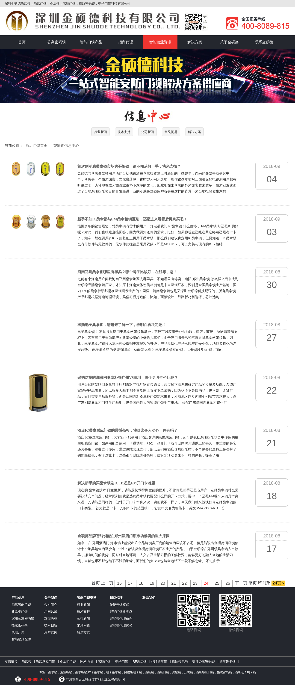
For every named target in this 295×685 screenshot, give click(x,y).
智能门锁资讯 (86, 597)
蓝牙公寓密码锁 (203, 661)
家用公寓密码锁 (23, 618)
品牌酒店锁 (159, 661)
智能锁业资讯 (160, 42)
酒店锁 (26, 661)
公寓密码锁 (56, 42)
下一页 (241, 583)
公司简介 (50, 604)
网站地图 (86, 661)
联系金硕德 (264, 42)
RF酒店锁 (140, 661)
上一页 (107, 583)
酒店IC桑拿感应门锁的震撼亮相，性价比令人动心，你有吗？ (127, 430)
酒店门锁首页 (36, 146)
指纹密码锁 (20, 625)
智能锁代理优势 (121, 625)
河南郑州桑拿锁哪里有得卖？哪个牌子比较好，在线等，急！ (127, 272)
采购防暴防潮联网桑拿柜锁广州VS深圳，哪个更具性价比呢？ (127, 378)
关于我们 (50, 597)
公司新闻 (147, 132)
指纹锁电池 (180, 661)
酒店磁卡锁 (227, 661)
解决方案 (194, 42)
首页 (22, 42)
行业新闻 (100, 132)
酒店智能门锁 (21, 604)
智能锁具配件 (21, 639)
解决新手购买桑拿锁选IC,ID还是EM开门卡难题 (116, 483)
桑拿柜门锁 (20, 611)
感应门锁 (104, 661)
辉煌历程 (50, 618)
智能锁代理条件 (121, 618)
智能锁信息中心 (66, 146)
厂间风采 (50, 611)
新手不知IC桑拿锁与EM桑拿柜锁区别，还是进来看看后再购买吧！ (132, 219)
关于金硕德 (229, 42)
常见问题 (171, 132)
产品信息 (18, 597)
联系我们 (148, 597)
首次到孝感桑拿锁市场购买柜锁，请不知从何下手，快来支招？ (129, 166)
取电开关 (18, 632)
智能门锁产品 (91, 42)
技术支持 (124, 132)
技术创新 (50, 625)
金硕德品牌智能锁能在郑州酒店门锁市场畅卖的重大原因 (123, 536)
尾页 (252, 583)
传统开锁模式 (119, 604)
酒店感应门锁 (45, 661)
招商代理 (125, 42)
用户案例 (50, 632)
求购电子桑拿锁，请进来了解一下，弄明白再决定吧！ (121, 325)
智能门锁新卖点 (121, 611)
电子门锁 (121, 661)
